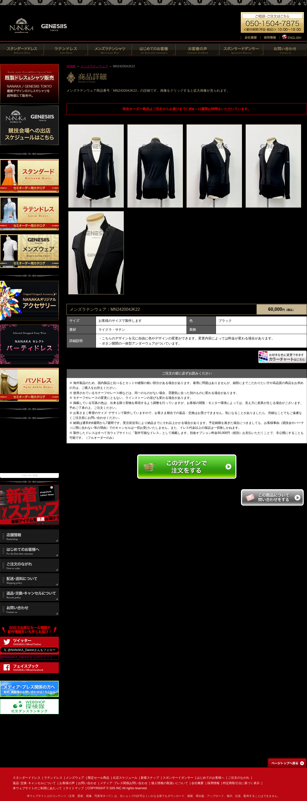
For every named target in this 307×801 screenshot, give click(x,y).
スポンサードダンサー (178, 777)
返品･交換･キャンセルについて (34, 783)
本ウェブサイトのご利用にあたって (37, 788)
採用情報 (213, 783)
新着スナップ (150, 777)
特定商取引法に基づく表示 (241, 783)
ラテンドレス (53, 777)
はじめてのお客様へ (210, 777)
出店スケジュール (125, 777)
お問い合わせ (87, 783)
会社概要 (197, 783)
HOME (71, 66)
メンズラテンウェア (94, 66)
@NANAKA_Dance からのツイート (26, 657)
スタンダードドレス (26, 777)
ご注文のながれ (238, 777)
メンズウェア (75, 777)
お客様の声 (67, 783)
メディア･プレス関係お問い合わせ (124, 783)
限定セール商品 (98, 777)
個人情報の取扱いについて (169, 783)
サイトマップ (74, 788)
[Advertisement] (29, 448)
